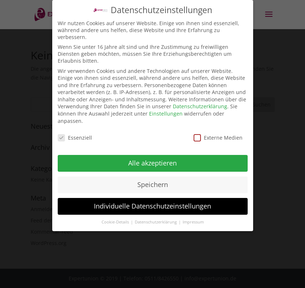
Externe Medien (218, 135)
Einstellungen (166, 111)
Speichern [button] (152, 182)
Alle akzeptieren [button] (152, 160)
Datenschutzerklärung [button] (156, 219)
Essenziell (75, 135)
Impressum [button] (193, 219)
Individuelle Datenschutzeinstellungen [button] (152, 203)
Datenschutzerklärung (200, 104)
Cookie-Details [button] (116, 219)
